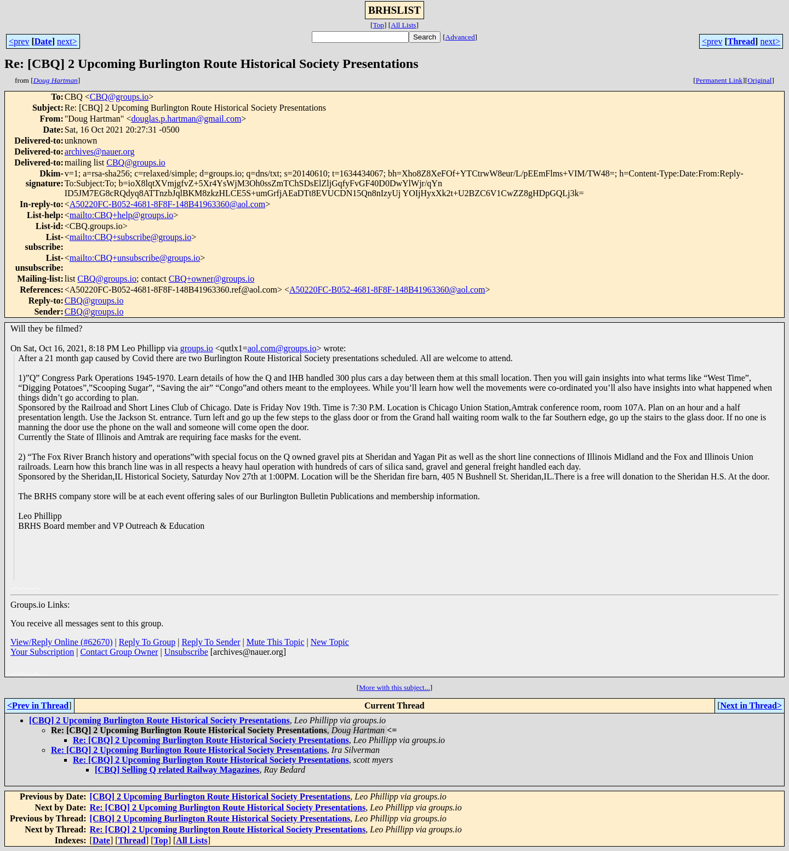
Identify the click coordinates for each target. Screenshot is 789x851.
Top (378, 25)
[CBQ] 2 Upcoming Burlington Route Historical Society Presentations (159, 720)
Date (43, 41)
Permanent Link (719, 80)
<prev (19, 41)
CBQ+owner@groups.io (212, 278)
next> (67, 41)
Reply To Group (147, 642)
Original (759, 80)
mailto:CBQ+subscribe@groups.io (130, 237)
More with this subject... (394, 687)
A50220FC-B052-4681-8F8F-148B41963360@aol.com (167, 204)
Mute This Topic (276, 642)
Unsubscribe (186, 651)
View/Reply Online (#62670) (61, 642)
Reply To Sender (210, 642)
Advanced (460, 37)
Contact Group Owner (119, 651)
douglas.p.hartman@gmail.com (186, 118)
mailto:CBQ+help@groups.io (122, 215)
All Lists (403, 25)
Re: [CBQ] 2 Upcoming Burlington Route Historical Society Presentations (211, 740)
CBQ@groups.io (119, 96)
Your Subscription (42, 651)
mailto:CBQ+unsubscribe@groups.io (135, 257)
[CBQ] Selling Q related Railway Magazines (177, 769)
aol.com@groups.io (282, 348)
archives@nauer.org (100, 151)
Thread (741, 41)
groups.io (196, 348)
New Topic (330, 642)
